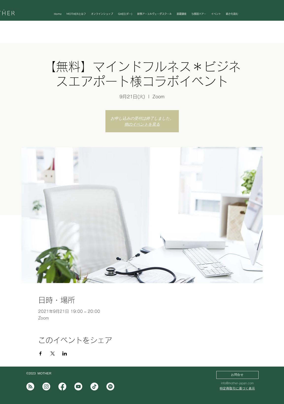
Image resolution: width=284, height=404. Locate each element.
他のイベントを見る (142, 124)
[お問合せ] (237, 375)
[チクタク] (94, 386)
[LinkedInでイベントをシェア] (64, 353)
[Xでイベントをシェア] (52, 353)
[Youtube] (78, 386)
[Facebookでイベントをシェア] (40, 353)
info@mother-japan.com (237, 383)
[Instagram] (46, 386)
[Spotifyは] (110, 386)
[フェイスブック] (62, 386)
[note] (30, 386)
